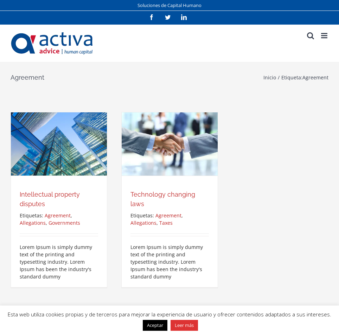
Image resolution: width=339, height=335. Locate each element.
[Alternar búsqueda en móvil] (310, 35)
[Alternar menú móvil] (324, 35)
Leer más (184, 325)
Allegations (33, 222)
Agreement (58, 215)
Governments (64, 222)
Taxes (166, 222)
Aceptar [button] (155, 325)
